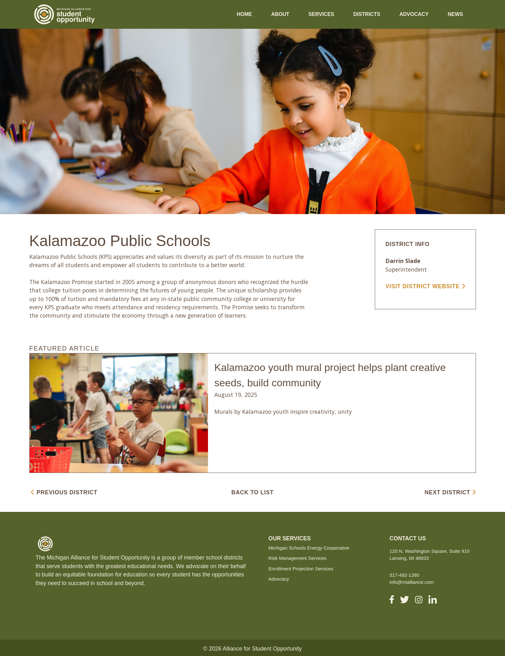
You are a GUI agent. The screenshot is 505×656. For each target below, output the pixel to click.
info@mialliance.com (412, 582)
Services (321, 14)
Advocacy (414, 14)
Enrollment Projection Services (300, 568)
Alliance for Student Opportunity (262, 648)
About (280, 14)
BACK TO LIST (252, 492)
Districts (366, 14)
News (455, 14)
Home (244, 14)
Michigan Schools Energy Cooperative (308, 548)
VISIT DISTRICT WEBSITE (425, 286)
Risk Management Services (297, 558)
